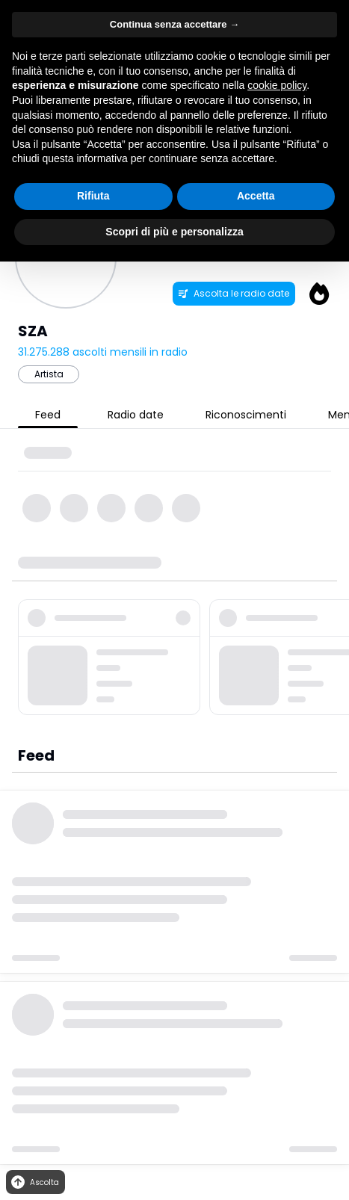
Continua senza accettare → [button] (174, 24)
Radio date (136, 414)
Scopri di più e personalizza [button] (174, 232)
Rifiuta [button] (93, 196)
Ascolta (34, 1182)
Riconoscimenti (246, 414)
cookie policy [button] (276, 85)
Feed (48, 414)
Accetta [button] (256, 196)
